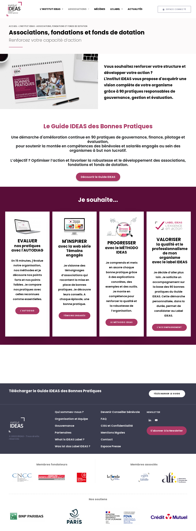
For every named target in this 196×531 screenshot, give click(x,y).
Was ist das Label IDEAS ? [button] (72, 446)
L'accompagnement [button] (169, 327)
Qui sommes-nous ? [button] (69, 412)
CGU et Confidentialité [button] (117, 426)
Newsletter (153, 412)
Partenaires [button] (63, 432)
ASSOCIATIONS (78, 9)
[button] (150, 420)
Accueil (13, 26)
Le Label (116, 9)
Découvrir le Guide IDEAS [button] (98, 177)
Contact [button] (107, 439)
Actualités (135, 9)
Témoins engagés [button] (74, 315)
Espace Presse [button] (111, 446)
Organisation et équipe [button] (71, 419)
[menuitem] (51, 9)
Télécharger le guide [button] (167, 393)
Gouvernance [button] (64, 426)
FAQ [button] (104, 419)
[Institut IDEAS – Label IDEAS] (14, 9)
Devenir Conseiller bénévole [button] (120, 412)
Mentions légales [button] (113, 432)
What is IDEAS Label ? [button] (69, 439)
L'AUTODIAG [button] (27, 310)
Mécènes (99, 9)
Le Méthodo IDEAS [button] (121, 322)
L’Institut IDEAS (51, 9)
